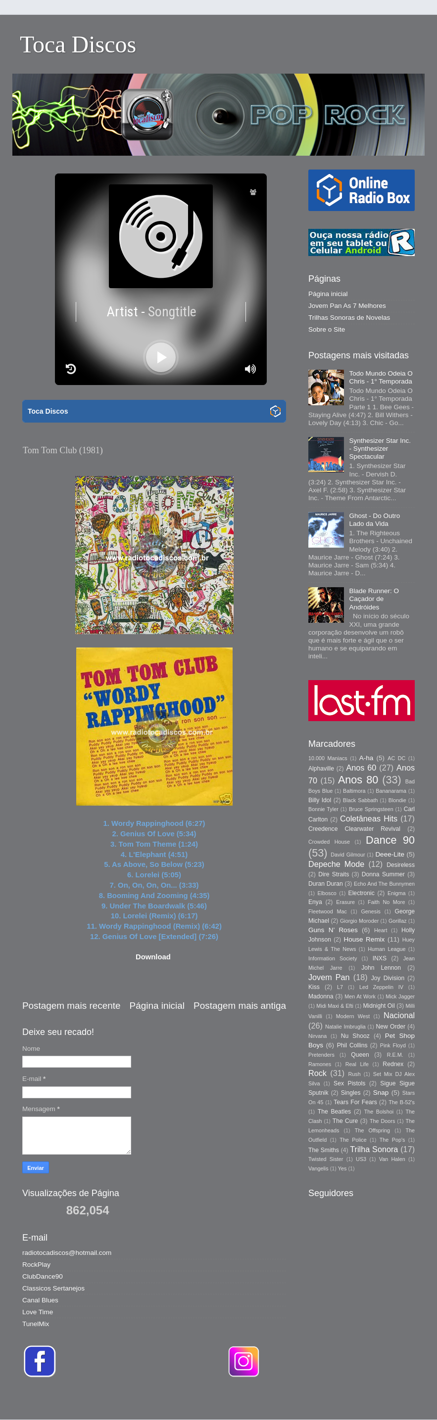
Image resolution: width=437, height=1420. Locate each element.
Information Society (332, 958)
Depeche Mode (336, 864)
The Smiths (323, 1150)
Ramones (319, 1064)
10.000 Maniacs (327, 758)
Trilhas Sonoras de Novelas (349, 317)
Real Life (357, 1064)
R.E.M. (395, 1055)
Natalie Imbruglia (345, 1027)
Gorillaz (397, 921)
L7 (340, 987)
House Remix (364, 939)
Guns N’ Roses (333, 930)
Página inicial (157, 1005)
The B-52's (401, 1102)
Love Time (37, 1312)
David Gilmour (348, 855)
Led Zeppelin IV (381, 987)
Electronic (361, 893)
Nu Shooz (355, 1036)
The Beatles (334, 1111)
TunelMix (35, 1324)
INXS (380, 958)
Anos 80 (358, 780)
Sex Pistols (349, 1083)
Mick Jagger (400, 996)
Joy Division (387, 978)
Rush (354, 1074)
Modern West (353, 1016)
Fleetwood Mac (327, 911)
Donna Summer (383, 874)
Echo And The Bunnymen (384, 884)
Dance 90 (390, 840)
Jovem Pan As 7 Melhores (347, 305)
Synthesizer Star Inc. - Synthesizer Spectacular (380, 448)
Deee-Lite (389, 854)
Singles (351, 1092)
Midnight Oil (378, 1005)
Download (153, 957)
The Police (353, 1140)
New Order (390, 1026)
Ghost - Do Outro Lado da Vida (374, 519)
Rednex (393, 1064)
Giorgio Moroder (359, 921)
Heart (380, 930)
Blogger (357, 1400)
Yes (342, 1168)
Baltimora (354, 791)
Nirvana (317, 1036)
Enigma (397, 893)
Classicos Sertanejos (53, 1288)
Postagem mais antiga (240, 1005)
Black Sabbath (360, 800)
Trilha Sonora (374, 1149)
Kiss (314, 987)
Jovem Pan (329, 977)
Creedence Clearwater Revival (354, 828)
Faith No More (386, 902)
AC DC (396, 758)
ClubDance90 (42, 1276)
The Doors (382, 1121)
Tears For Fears (355, 1102)
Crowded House (329, 842)
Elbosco (326, 893)
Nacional (399, 1015)
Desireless (401, 864)
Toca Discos (78, 44)
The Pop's (392, 1140)
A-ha (366, 758)
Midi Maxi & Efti (334, 1006)
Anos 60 (361, 767)
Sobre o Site (326, 329)
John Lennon (381, 967)
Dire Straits (333, 874)
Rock (317, 1073)
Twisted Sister (325, 1159)
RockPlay (36, 1264)
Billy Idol (319, 800)
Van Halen (392, 1159)
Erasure (345, 902)
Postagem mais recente (71, 1005)
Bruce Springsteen (371, 809)
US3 (361, 1159)
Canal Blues (40, 1300)
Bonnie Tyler (323, 809)
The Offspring (372, 1130)
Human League (386, 949)
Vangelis (318, 1168)
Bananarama (391, 791)
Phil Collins (352, 1045)
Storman (287, 1400)
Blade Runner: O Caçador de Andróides (374, 598)
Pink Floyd (393, 1045)
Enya (315, 902)
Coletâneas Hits (368, 818)
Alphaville (321, 768)
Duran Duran (325, 883)
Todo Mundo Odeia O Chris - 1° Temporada (380, 377)
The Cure (345, 1121)
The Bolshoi (379, 1112)
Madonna (321, 996)
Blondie (397, 800)
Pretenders (321, 1055)
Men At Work (360, 996)
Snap (381, 1092)
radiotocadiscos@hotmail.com (66, 1252)
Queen (360, 1054)
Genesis (371, 911)
